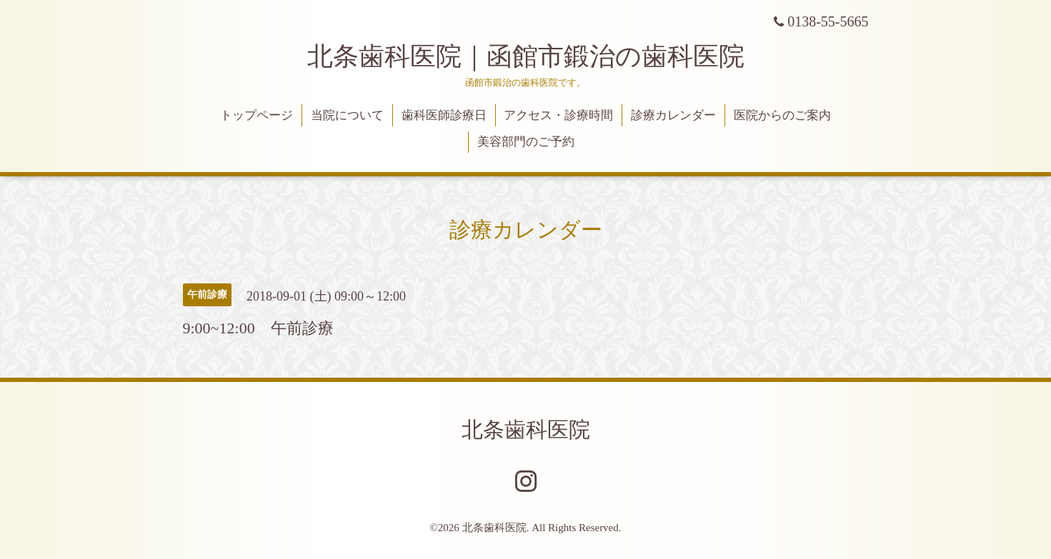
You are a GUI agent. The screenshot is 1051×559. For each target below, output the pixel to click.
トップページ (256, 115)
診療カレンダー (673, 115)
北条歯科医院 (526, 429)
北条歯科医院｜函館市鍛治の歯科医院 (538, 56)
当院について (347, 115)
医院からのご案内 (782, 115)
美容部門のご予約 (525, 141)
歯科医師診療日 (444, 115)
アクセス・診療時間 (558, 115)
